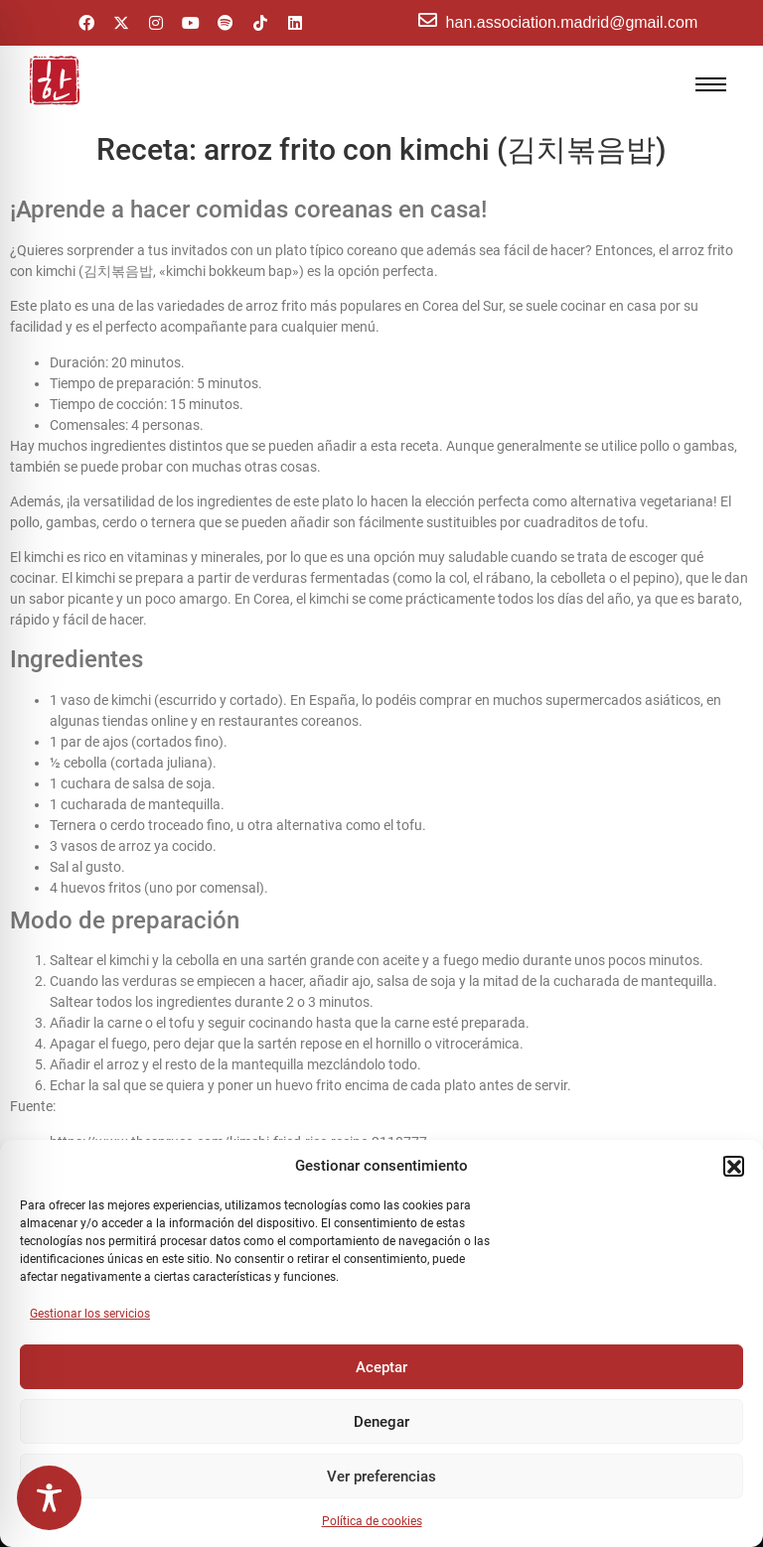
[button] (733, 1166)
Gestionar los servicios (90, 1314)
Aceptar (381, 1367)
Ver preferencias (381, 1476)
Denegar (381, 1422)
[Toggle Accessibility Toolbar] (49, 1498)
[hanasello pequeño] (54, 80)
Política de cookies (372, 1521)
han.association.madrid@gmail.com (572, 22)
